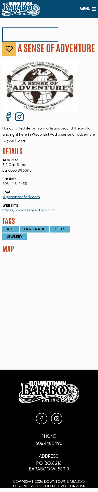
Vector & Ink (73, 486)
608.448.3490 (49, 443)
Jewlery (14, 236)
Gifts (60, 229)
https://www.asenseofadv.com (28, 210)
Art (10, 229)
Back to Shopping (30, 34)
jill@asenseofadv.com (21, 197)
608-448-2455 (14, 183)
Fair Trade (34, 229)
